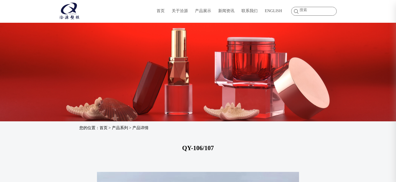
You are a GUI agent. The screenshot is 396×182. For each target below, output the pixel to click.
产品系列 (120, 128)
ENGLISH (273, 11)
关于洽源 (180, 11)
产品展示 (203, 11)
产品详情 (140, 128)
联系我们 (249, 11)
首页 (161, 11)
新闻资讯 (226, 11)
